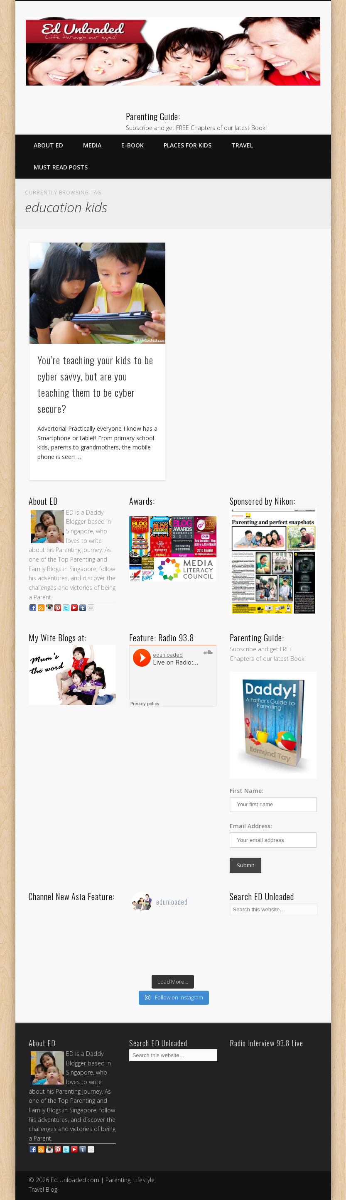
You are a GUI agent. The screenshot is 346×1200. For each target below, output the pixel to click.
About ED (48, 145)
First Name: (246, 791)
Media (92, 145)
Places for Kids (187, 145)
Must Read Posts (61, 167)
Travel (242, 145)
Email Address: (251, 826)
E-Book (132, 145)
